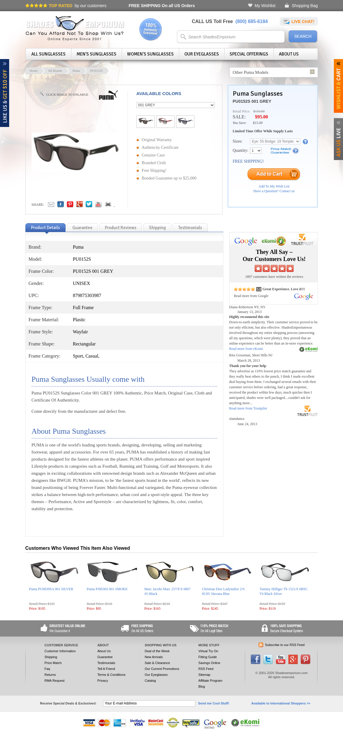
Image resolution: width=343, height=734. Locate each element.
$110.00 (259, 111)
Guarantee (105, 657)
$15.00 (258, 123)
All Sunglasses (48, 54)
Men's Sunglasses (96, 54)
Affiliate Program (210, 680)
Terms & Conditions (111, 674)
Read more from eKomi (246, 349)
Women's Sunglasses (150, 54)
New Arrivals (154, 657)
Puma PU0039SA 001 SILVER (51, 589)
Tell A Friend (106, 669)
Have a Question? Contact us (274, 191)
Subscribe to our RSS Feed (285, 645)
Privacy (102, 680)
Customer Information (60, 651)
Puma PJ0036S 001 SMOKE (107, 589)
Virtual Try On (208, 651)
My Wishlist (265, 5)
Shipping (51, 657)
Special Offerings (249, 54)
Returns (50, 674)
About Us (289, 54)
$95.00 (261, 116)
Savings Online (209, 663)
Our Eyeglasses (201, 54)
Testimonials (106, 663)
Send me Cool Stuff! (213, 703)
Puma (76, 70)
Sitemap (204, 674)
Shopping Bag (305, 5)
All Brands (55, 70)
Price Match (53, 663)
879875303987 (87, 295)
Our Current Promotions (162, 669)
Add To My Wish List (274, 186)
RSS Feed (206, 669)
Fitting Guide (208, 657)
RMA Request (55, 680)
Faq (47, 669)
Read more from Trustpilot (248, 408)
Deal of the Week (157, 651)
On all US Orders (162, 5)
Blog (202, 686)
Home (34, 70)
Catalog (150, 680)
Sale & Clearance (157, 663)
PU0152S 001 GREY (252, 101)
